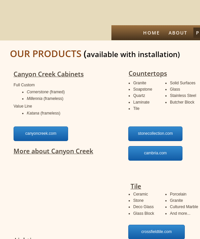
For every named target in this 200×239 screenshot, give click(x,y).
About (178, 33)
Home (151, 33)
